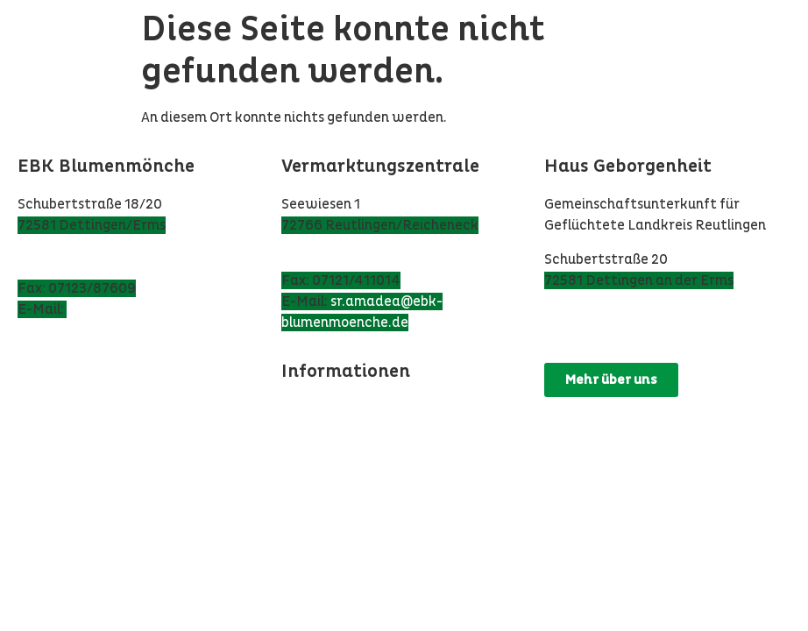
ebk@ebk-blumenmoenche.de (163, 309)
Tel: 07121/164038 (340, 259)
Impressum (317, 430)
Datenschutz (324, 409)
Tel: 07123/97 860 (75, 267)
